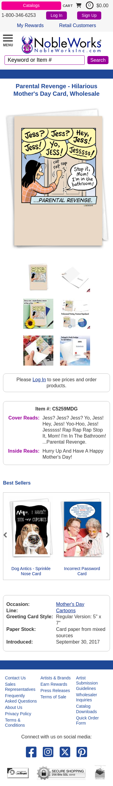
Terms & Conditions (15, 723)
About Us (13, 707)
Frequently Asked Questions (21, 698)
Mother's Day (70, 604)
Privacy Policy (18, 713)
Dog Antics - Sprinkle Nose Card (31, 571)
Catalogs (31, 5)
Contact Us (15, 677)
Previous (7, 535)
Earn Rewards (53, 684)
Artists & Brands (55, 677)
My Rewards (30, 25)
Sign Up (89, 15)
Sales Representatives (20, 687)
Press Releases (55, 690)
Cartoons (66, 610)
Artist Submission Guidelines (87, 683)
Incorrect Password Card (82, 571)
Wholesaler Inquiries (86, 697)
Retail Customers (77, 25)
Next (105, 535)
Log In (56, 15)
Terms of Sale (53, 696)
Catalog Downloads (86, 709)
